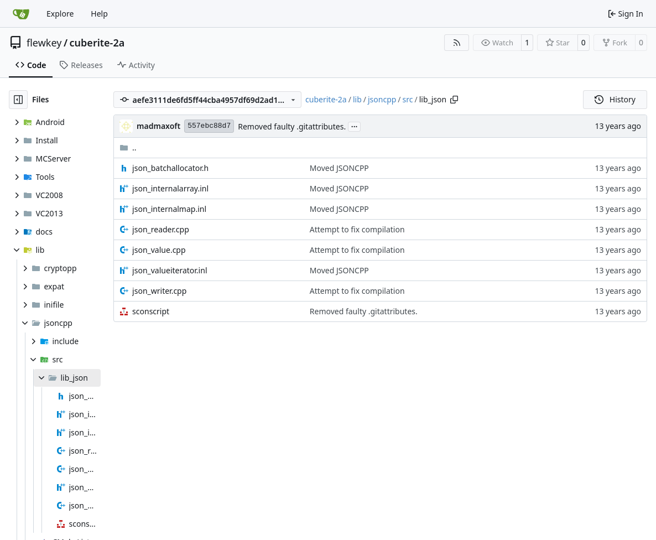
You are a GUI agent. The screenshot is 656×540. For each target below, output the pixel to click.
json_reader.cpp (160, 229)
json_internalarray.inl (170, 188)
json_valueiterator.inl (169, 270)
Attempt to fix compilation (357, 229)
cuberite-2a (97, 42)
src (408, 99)
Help (99, 13)
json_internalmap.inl (169, 209)
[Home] (21, 14)
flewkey (44, 42)
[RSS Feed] (457, 42)
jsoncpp (382, 99)
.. (128, 147)
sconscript (150, 311)
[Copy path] (454, 99)
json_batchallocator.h (170, 168)
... (354, 125)
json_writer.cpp (159, 290)
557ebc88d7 (209, 126)
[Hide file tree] (18, 99)
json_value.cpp (158, 250)
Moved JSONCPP (339, 168)
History (615, 99)
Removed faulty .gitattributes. (292, 126)
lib (357, 99)
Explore (60, 13)
